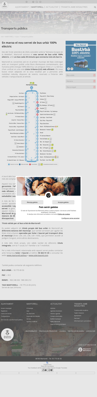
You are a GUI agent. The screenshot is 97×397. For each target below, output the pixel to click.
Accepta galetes (63, 202)
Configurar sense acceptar (71, 218)
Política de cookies (64, 214)
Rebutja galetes (32, 202)
